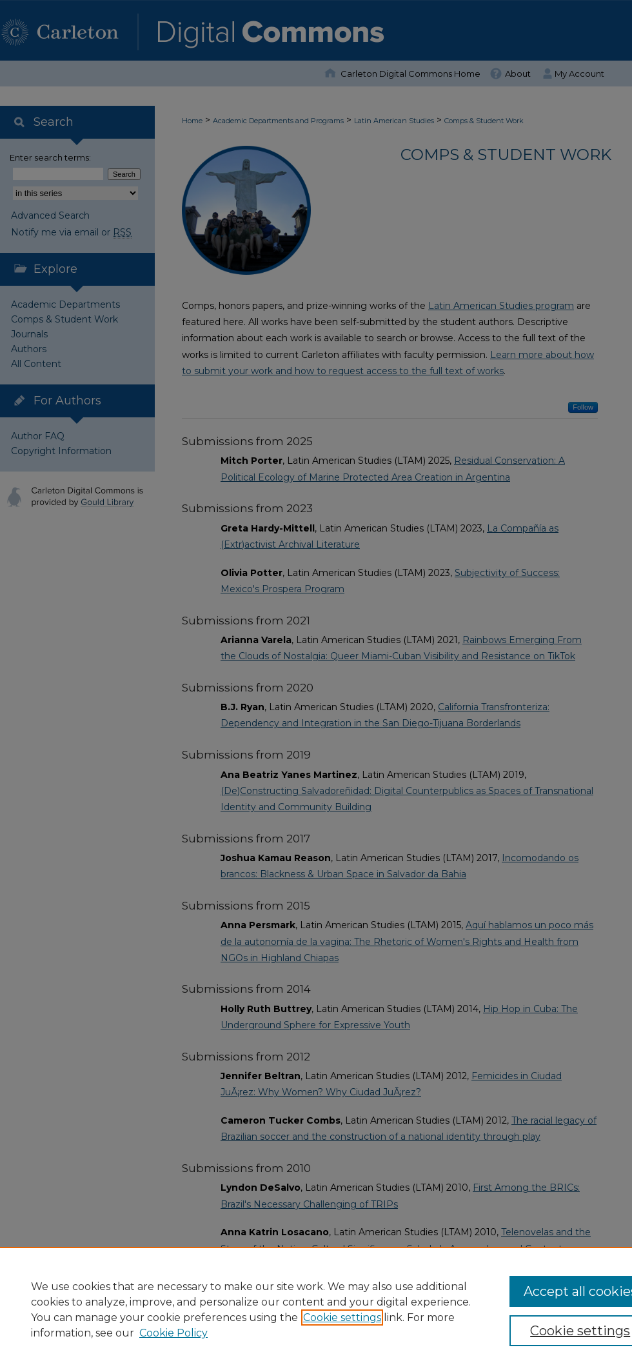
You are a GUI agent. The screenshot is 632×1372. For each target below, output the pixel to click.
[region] (316, 1309)
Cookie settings (342, 1317)
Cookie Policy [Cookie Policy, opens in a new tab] (173, 1333)
